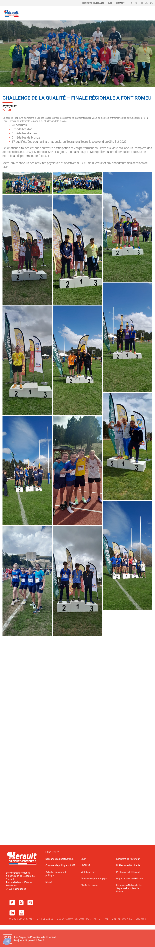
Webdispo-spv (88, 872)
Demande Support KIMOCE (60, 859)
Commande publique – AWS (60, 865)
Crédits (141, 919)
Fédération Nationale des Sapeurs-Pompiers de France (129, 888)
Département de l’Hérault (129, 878)
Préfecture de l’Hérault (128, 872)
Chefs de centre (89, 885)
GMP (83, 859)
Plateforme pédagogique (94, 878)
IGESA (49, 882)
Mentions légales (41, 919)
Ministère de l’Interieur (128, 859)
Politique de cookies (118, 919)
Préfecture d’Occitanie (128, 865)
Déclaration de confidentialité (78, 919)
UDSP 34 (85, 865)
